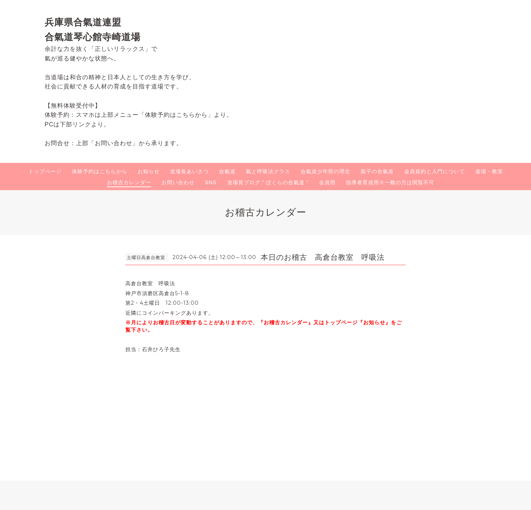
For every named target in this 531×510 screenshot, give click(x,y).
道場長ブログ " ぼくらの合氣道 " (268, 182)
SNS (211, 182)
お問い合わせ (178, 182)
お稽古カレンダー (129, 182)
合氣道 (227, 171)
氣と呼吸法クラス (268, 171)
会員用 (327, 182)
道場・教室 (489, 171)
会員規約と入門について (434, 171)
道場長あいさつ (189, 171)
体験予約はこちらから (99, 171)
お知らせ (149, 171)
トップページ (45, 171)
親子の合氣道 (377, 171)
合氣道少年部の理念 (325, 171)
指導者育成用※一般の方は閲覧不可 (390, 182)
